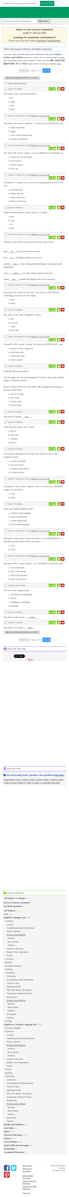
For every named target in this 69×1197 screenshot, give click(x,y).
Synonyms (11, 1013)
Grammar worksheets (48, 40)
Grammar (9, 920)
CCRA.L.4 (34, 115)
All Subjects (9, 910)
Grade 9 (14, 782)
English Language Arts (15, 917)
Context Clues (13, 982)
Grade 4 (39, 779)
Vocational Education (14, 1152)
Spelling (8, 969)
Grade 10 (21, 782)
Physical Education (13, 1134)
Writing (8, 1020)
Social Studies (10, 1141)
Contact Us (26, 1193)
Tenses (10, 955)
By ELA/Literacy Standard (17, 902)
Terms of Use (27, 1168)
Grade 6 (53, 779)
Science (7, 1138)
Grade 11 (29, 782)
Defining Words (14, 986)
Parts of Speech (13, 931)
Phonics (8, 962)
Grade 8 (7, 782)
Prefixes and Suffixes (16, 934)
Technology (9, 1148)
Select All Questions (15, 83)
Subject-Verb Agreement (17, 951)
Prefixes (11, 938)
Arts (6, 913)
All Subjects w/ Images (14, 898)
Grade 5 (46, 779)
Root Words (13, 941)
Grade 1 (18, 779)
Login (26, 32)
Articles (10, 924)
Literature (9, 958)
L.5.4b (46, 115)
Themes (10, 1017)
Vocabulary (10, 972)
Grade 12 (37, 782)
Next (46, 70)
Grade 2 (25, 779)
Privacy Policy (27, 1165)
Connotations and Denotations (20, 979)
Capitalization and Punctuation (20, 927)
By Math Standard (13, 906)
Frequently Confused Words (19, 993)
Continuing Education (51, 782)
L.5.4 (41, 115)
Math (6, 1131)
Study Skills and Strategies (16, 1145)
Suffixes (11, 945)
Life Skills (8, 1127)
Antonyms (11, 975)
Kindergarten (9, 779)
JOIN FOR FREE (47, 3)
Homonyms (12, 996)
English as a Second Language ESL (20, 1024)
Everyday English (13, 1027)
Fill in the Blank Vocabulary (19, 989)
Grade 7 (60, 779)
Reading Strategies (13, 965)
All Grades (59, 775)
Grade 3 (32, 779)
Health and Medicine (14, 1124)
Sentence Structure (15, 948)
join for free (39, 32)
